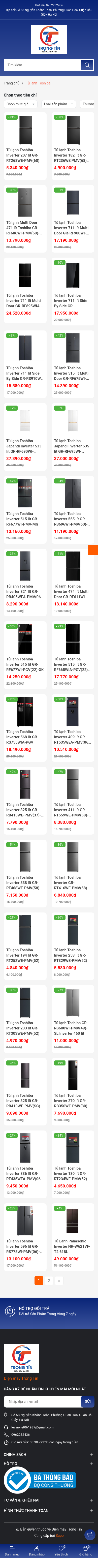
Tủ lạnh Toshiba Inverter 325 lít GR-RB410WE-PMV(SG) (23, 1100)
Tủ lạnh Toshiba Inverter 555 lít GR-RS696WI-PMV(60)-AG (71, 519)
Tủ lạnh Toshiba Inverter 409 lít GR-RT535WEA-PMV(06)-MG (72, 737)
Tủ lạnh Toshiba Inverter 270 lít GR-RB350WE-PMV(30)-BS (71, 1101)
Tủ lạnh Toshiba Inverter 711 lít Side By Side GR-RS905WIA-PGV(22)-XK (71, 301)
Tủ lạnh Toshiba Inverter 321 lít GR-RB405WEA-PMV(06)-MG (25, 592)
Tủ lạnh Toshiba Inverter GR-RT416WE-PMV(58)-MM (71, 883)
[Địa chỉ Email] (49, 1402)
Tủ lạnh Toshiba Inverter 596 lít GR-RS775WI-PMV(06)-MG (23, 1247)
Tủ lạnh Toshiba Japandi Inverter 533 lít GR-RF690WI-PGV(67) (23, 446)
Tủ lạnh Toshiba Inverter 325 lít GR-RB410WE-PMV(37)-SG (23, 810)
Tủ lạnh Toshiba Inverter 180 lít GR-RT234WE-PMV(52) (70, 1173)
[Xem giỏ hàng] (86, 1551)
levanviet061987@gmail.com (32, 1427)
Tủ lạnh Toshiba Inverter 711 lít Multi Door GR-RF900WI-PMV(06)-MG (71, 228)
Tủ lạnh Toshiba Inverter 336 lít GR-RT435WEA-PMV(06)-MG (24, 1174)
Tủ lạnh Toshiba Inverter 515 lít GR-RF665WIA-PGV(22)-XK (71, 665)
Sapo (60, 1536)
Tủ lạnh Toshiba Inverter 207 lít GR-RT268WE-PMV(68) (22, 155)
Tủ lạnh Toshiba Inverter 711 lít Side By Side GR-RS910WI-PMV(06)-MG (24, 373)
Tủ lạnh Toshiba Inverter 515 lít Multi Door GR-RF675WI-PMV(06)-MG (71, 373)
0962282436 (54, 5)
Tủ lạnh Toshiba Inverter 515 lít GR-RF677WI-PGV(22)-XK (25, 664)
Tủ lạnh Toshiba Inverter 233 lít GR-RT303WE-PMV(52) (22, 1028)
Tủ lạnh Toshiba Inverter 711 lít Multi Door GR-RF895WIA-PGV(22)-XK (23, 301)
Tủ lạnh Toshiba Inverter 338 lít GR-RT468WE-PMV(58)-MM (23, 883)
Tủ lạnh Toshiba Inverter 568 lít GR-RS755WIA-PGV (22, 737)
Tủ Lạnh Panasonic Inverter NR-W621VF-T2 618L (72, 1246)
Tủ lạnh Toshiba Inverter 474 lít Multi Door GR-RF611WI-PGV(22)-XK (71, 592)
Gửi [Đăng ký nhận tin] (88, 1401)
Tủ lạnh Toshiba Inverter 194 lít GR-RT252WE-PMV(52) (22, 955)
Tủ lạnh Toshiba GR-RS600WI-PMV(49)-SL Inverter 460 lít (71, 1028)
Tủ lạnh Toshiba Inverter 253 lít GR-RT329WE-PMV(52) (70, 955)
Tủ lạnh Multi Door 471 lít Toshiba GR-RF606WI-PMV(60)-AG (23, 228)
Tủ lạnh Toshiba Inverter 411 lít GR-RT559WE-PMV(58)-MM (71, 810)
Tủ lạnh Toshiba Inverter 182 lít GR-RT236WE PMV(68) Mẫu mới (70, 155)
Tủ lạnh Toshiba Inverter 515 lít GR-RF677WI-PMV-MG (22, 519)
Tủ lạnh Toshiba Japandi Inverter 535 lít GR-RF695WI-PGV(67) (71, 446)
